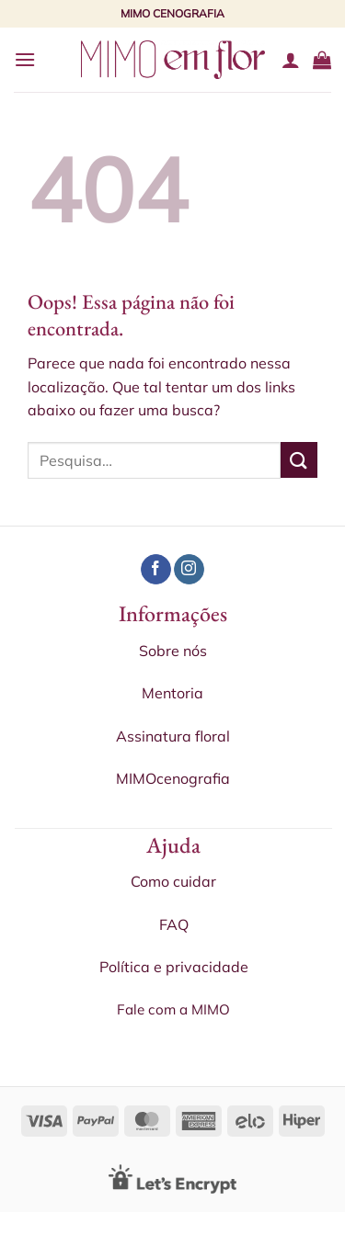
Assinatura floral (173, 736)
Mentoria (172, 693)
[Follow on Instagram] (189, 569)
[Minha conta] (291, 60)
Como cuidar (173, 881)
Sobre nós (173, 650)
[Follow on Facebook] (156, 569)
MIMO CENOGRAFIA (172, 13)
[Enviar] (299, 460)
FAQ (174, 924)
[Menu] (25, 59)
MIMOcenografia (173, 778)
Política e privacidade (173, 966)
